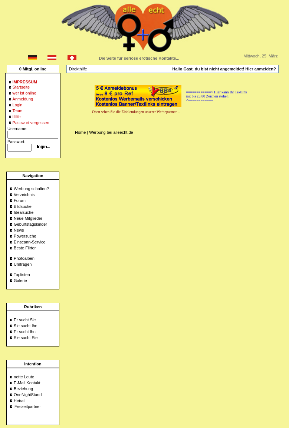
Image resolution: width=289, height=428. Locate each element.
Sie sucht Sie (25, 337)
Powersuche (25, 236)
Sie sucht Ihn (25, 326)
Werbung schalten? (31, 188)
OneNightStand (28, 394)
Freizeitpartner (27, 406)
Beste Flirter (25, 248)
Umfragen (23, 264)
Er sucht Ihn (25, 331)
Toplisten (22, 274)
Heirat (19, 400)
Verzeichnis (24, 194)
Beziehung (23, 388)
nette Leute (24, 377)
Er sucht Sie (25, 320)
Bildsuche (23, 206)
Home (80, 132)
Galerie (20, 280)
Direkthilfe (78, 69)
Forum (20, 200)
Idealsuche (23, 212)
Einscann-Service (30, 242)
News (19, 230)
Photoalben (24, 258)
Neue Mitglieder (28, 218)
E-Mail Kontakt (27, 383)
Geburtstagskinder (30, 224)
